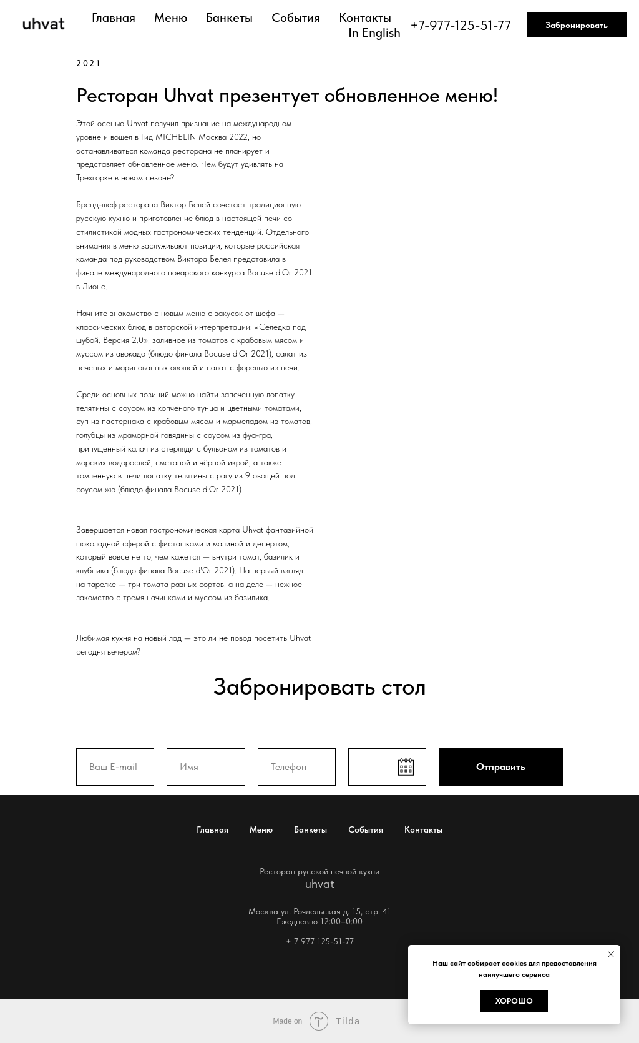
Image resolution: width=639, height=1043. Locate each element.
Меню (170, 17)
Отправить (500, 767)
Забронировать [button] (576, 25)
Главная (113, 17)
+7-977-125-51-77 (460, 25)
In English (374, 32)
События (295, 17)
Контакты (365, 17)
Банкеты (229, 17)
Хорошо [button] (514, 1001)
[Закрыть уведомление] (611, 954)
